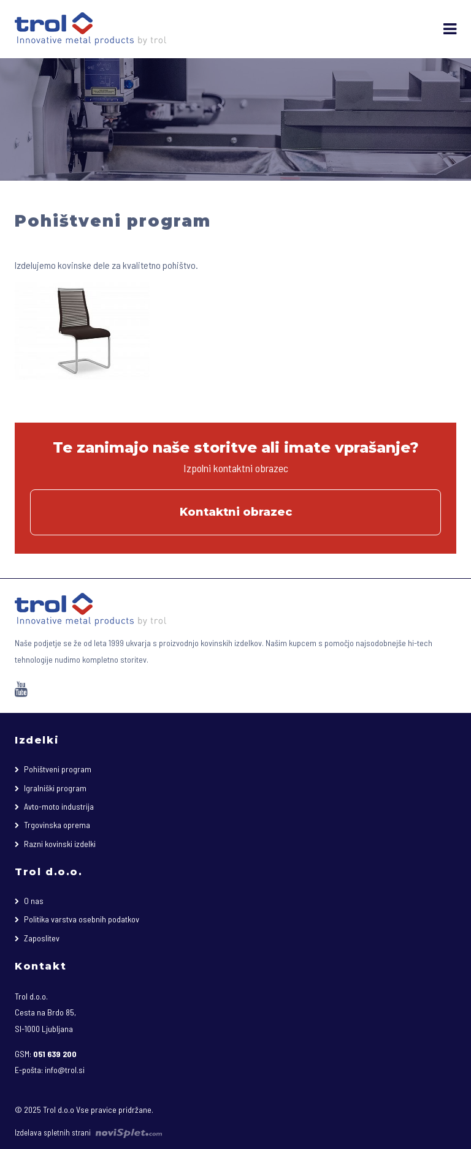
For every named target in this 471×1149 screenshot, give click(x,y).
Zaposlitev (41, 938)
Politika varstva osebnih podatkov (81, 919)
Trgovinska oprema (57, 824)
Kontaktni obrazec (236, 512)
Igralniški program (55, 788)
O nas (34, 900)
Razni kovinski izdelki (60, 843)
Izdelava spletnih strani (88, 1132)
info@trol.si (65, 1069)
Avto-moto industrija (59, 806)
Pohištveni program (57, 769)
